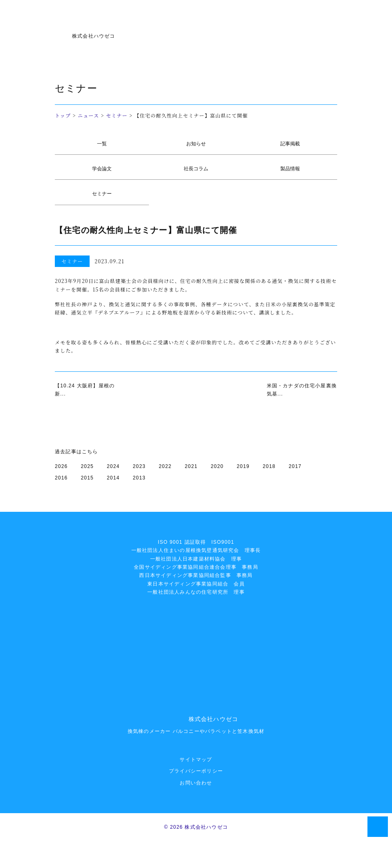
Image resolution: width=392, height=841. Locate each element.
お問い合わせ (196, 783)
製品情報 (290, 169)
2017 (295, 466)
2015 (87, 478)
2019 (243, 466)
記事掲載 (290, 144)
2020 (217, 466)
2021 (191, 466)
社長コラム (196, 169)
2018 (269, 466)
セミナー (117, 115)
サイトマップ (196, 759)
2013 (139, 478)
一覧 (102, 144)
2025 (87, 466)
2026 (61, 466)
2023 (139, 466)
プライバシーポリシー (196, 771)
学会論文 (102, 169)
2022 (165, 466)
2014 (113, 478)
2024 (113, 466)
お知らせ (196, 144)
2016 (61, 478)
